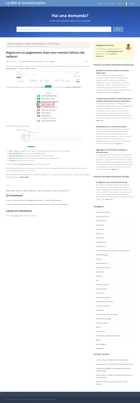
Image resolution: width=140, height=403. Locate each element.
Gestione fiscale (38, 61)
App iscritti (99, 233)
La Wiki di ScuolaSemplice (26, 3)
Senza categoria (101, 344)
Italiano (131, 3)
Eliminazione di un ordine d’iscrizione (111, 126)
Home (100, 3)
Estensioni (99, 276)
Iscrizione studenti (102, 323)
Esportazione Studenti (103, 268)
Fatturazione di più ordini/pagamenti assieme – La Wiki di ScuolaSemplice (37, 200)
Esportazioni (100, 272)
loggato (16, 216)
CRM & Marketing (102, 255)
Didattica (99, 259)
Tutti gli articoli (110, 3)
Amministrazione (101, 221)
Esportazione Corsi (102, 263)
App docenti (100, 229)
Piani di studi (100, 331)
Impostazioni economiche (104, 302)
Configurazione (101, 246)
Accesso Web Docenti (103, 212)
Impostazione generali (103, 297)
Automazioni (100, 238)
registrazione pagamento (60, 191)
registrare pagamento (44, 191)
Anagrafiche (100, 225)
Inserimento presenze (103, 306)
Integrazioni (100, 310)
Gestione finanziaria (53, 44)
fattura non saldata (22, 191)
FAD (97, 280)
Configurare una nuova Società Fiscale (111, 182)
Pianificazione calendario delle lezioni (108, 336)
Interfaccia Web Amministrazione (35, 44)
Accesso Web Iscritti (102, 216)
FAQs (120, 3)
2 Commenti (51, 61)
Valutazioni (99, 348)
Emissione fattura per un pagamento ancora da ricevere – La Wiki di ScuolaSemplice (40, 204)
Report (98, 340)
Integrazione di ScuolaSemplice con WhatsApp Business (114, 364)
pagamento (33, 191)
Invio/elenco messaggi (103, 319)
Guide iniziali (100, 293)
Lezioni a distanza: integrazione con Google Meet (112, 360)
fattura (12, 191)
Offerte (98, 327)
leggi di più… (118, 92)
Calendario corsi (101, 242)
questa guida (24, 177)
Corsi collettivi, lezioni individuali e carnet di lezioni (112, 251)
